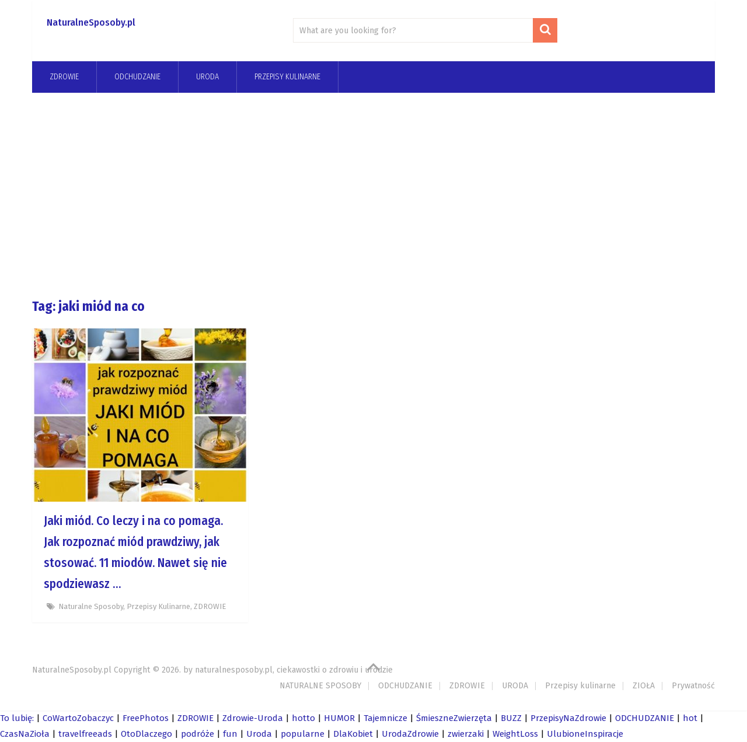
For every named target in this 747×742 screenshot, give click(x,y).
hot (690, 718)
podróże (197, 734)
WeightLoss (515, 734)
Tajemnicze (385, 718)
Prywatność (693, 686)
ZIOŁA (644, 686)
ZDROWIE (64, 77)
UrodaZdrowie (410, 734)
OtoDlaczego (146, 734)
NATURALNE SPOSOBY (320, 686)
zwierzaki (466, 734)
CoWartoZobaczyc (78, 718)
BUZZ (511, 718)
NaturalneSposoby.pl (91, 22)
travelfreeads (85, 734)
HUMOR (339, 718)
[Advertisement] (373, 194)
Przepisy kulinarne (287, 77)
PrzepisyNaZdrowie (568, 718)
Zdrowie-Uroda (252, 718)
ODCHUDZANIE (405, 686)
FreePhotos (146, 718)
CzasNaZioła (25, 734)
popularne (302, 734)
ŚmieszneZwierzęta (454, 718)
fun (230, 734)
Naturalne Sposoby (90, 606)
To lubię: (17, 718)
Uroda (259, 734)
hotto (303, 718)
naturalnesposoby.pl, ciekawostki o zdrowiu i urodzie (294, 670)
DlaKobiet (353, 734)
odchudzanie (137, 77)
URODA (207, 77)
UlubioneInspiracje (585, 734)
